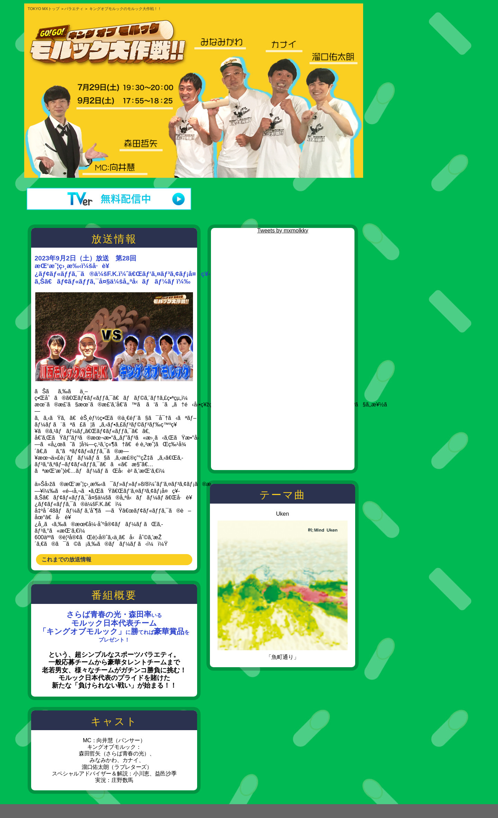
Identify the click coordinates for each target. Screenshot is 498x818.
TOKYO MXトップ (43, 9)
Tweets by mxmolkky (282, 230)
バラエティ (73, 9)
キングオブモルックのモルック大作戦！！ (125, 9)
